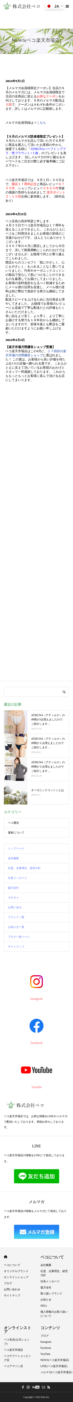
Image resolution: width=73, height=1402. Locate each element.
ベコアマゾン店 (13, 1366)
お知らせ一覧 (16, 927)
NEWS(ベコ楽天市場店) (54, 1360)
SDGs (43, 1305)
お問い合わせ (12, 1289)
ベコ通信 (13, 822)
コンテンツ (50, 1328)
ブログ (8, 1283)
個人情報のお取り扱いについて (54, 1313)
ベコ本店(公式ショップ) (16, 1341)
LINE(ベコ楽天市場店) (54, 1366)
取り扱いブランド (51, 1293)
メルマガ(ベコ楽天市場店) (56, 1372)
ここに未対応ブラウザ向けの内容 (36, 371)
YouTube (45, 1354)
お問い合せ (15, 907)
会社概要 (13, 858)
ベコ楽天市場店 (13, 1349)
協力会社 (13, 887)
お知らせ (45, 1299)
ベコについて (12, 1265)
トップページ (16, 848)
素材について (16, 832)
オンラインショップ (16, 1277)
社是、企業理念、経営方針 (24, 868)
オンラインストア (17, 1330)
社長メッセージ (17, 877)
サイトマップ (16, 946)
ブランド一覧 (16, 917)
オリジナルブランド (16, 1271)
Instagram (45, 1341)
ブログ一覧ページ (19, 936)
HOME (5, 1257)
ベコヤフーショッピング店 (17, 1358)
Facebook (45, 1347)
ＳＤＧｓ (13, 897)
